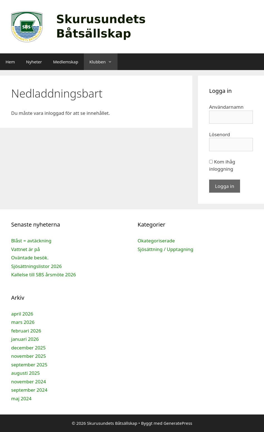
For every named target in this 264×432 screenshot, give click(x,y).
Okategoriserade (156, 240)
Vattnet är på (25, 249)
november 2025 (28, 356)
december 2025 (28, 347)
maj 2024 (21, 398)
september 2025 (29, 364)
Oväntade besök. (29, 257)
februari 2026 (26, 330)
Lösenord (219, 134)
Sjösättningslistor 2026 (36, 266)
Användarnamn (226, 107)
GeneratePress (177, 423)
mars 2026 (23, 322)
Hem (10, 61)
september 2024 (29, 390)
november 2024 (28, 381)
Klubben (103, 61)
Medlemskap (65, 61)
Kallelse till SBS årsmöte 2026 (43, 274)
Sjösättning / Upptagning (165, 249)
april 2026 (22, 314)
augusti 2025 (25, 373)
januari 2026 (25, 339)
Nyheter (34, 61)
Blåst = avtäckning (31, 240)
